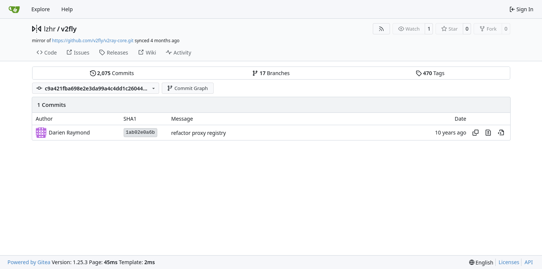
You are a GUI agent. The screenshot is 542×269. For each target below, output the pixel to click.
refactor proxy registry (198, 132)
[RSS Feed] (381, 28)
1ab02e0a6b (140, 132)
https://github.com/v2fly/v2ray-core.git (92, 40)
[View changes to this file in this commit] (488, 132)
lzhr (50, 29)
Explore (40, 9)
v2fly (69, 29)
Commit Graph (187, 88)
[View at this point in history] (501, 132)
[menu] (481, 262)
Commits (112, 73)
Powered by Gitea (28, 262)
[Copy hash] (475, 132)
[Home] (14, 9)
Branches (270, 73)
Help (67, 9)
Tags (430, 73)
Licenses (509, 262)
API (528, 262)
